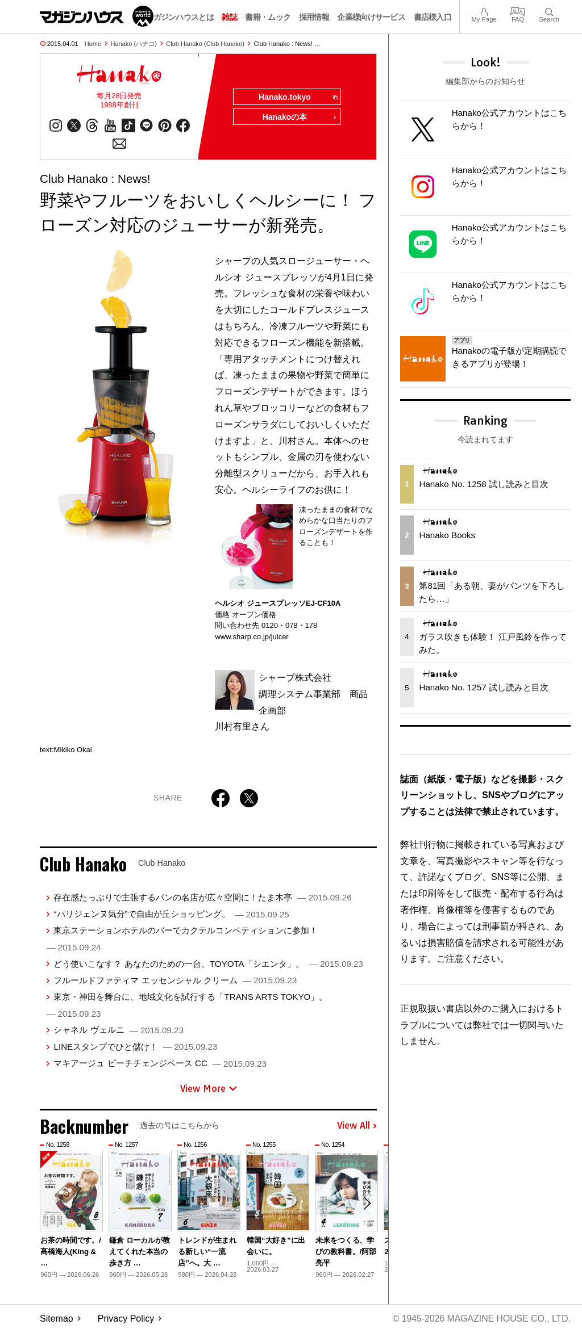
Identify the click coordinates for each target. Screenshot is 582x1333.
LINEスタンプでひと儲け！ (135, 1047)
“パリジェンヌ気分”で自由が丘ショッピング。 (171, 914)
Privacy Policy (126, 1319)
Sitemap (56, 1319)
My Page (483, 10)
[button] (366, 1204)
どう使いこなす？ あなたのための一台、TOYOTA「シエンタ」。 (208, 964)
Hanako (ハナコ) (134, 43)
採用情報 (314, 17)
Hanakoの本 (298, 118)
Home (93, 43)
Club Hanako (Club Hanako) (205, 43)
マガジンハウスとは (180, 17)
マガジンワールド (96, 16)
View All (357, 1126)
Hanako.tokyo (296, 97)
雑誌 (229, 17)
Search (549, 10)
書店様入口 (433, 17)
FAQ (518, 10)
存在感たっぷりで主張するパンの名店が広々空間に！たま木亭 (202, 898)
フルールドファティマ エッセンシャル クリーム (175, 981)
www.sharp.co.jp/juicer (251, 637)
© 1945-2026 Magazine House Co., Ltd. (480, 1319)
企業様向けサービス (371, 17)
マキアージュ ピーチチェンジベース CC (160, 1063)
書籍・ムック (267, 17)
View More (208, 1089)
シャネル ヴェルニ (118, 1031)
